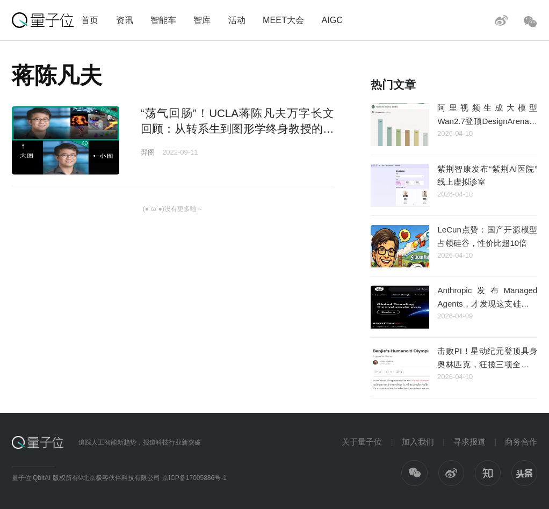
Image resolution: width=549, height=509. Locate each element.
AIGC (332, 20)
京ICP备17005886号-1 (194, 478)
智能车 (163, 20)
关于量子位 (362, 441)
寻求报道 (469, 441)
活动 (236, 20)
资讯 (124, 20)
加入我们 (418, 441)
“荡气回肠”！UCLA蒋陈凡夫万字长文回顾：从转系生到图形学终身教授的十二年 (237, 129)
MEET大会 (283, 20)
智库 (202, 20)
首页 (89, 20)
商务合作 (521, 441)
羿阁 (148, 152)
